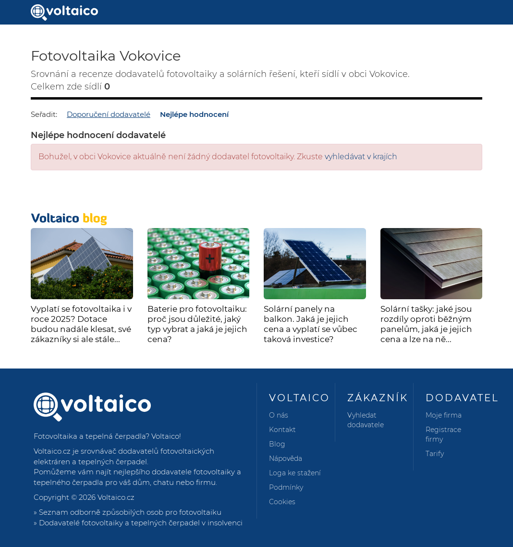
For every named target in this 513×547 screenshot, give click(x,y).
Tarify (435, 453)
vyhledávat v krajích (361, 156)
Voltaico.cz (116, 497)
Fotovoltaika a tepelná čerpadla (90, 436)
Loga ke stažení (295, 473)
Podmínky (286, 487)
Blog (277, 444)
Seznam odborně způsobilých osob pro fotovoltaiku (130, 512)
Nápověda (285, 458)
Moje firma (444, 415)
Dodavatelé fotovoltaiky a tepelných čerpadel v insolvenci (141, 522)
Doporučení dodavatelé (108, 114)
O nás (278, 415)
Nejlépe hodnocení (194, 114)
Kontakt (282, 429)
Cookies (282, 501)
